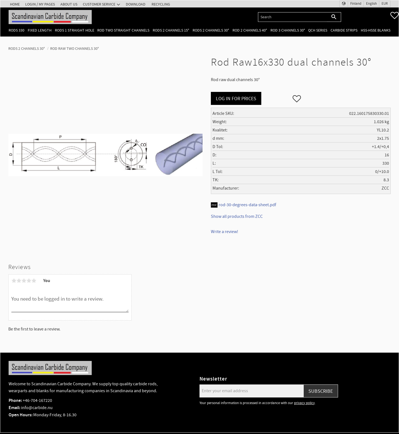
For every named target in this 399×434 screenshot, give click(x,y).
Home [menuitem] (15, 4)
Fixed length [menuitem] (40, 30)
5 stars (33, 280)
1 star (13, 280)
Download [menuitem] (135, 4)
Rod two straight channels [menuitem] (123, 30)
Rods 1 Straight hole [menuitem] (74, 30)
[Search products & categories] (292, 17)
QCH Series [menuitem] (317, 30)
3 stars (23, 280)
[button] (394, 15)
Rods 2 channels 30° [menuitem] (211, 30)
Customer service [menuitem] (99, 4)
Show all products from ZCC (237, 216)
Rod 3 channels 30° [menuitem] (287, 30)
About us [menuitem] (68, 4)
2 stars (18, 280)
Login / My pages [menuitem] (40, 4)
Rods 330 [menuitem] (16, 30)
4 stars (28, 280)
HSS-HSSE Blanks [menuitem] (375, 30)
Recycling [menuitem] (161, 4)
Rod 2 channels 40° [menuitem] (249, 30)
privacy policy (304, 403)
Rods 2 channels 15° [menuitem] (171, 30)
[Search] (334, 17)
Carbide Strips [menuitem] (344, 30)
